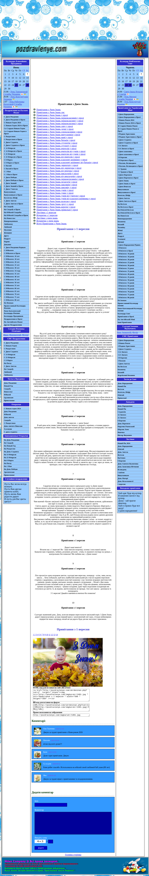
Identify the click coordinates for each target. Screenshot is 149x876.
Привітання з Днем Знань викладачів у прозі (57, 173)
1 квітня (121, 472)
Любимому (8, 224)
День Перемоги (124, 423)
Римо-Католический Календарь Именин (12, 312)
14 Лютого (122, 415)
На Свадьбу (9, 206)
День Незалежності (125, 481)
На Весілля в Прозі (125, 207)
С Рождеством (9, 136)
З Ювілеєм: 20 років (126, 259)
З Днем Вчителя (124, 186)
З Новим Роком (124, 343)
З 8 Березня (122, 157)
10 (47, 635)
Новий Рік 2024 (124, 443)
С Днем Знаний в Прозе (13, 186)
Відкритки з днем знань (47, 221)
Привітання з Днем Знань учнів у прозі (54, 190)
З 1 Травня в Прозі (125, 172)
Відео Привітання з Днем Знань (51, 223)
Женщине (8, 233)
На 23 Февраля (10, 457)
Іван (119, 332)
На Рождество (9, 449)
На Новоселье (9, 218)
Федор (25, 335)
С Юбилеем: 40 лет (12, 277)
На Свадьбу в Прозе (12, 209)
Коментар (39, 810)
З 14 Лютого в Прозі (126, 149)
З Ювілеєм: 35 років (126, 271)
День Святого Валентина (128, 464)
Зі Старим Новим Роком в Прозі (128, 130)
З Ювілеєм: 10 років (126, 254)
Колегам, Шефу (124, 195)
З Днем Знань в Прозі (126, 184)
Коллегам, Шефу (11, 198)
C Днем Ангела (10, 366)
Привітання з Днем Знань (48, 109)
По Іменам (122, 300)
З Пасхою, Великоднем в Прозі (130, 166)
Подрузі (121, 236)
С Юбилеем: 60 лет (12, 288)
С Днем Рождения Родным (15, 247)
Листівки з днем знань (47, 218)
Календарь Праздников (13, 316)
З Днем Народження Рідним (129, 245)
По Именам (8, 303)
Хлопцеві (121, 239)
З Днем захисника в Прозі (128, 154)
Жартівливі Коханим (126, 375)
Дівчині (121, 242)
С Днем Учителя (11, 189)
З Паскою (121, 361)
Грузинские (8, 398)
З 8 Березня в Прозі (125, 160)
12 (52, 635)
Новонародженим (125, 219)
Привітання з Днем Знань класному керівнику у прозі (61, 159)
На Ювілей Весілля (126, 210)
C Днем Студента (11, 351)
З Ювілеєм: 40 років (126, 274)
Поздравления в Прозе (13, 319)
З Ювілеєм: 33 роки (126, 268)
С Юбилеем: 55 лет (12, 285)
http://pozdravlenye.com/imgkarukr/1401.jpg (61, 715)
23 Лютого (122, 418)
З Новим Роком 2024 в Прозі (129, 123)
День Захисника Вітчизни (128, 467)
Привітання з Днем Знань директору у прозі (57, 165)
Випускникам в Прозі (126, 192)
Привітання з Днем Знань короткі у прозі (55, 207)
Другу (6, 236)
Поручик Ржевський (126, 426)
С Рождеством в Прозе (13, 139)
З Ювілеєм (122, 248)
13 (54, 635)
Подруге (7, 239)
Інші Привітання (125, 322)
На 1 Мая (8, 466)
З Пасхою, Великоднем (127, 163)
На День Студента (11, 452)
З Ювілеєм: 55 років (126, 283)
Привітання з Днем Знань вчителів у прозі (56, 148)
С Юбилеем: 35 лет (12, 274)
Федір (135, 332)
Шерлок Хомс (123, 429)
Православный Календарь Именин (15, 307)
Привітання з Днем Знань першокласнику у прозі (59, 121)
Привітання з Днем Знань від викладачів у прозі (59, 176)
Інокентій (126, 332)
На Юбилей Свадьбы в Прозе (16, 215)
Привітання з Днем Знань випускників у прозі (58, 134)
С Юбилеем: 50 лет (12, 282)
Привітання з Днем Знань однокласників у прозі (59, 132)
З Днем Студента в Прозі (128, 143)
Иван (5, 335)
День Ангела (123, 452)
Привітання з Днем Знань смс (50, 112)
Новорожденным (11, 221)
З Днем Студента (124, 140)
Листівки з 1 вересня (46, 212)
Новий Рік (122, 386)
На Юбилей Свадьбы (12, 212)
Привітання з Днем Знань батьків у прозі (55, 140)
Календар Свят (124, 314)
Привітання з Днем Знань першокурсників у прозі (60, 179)
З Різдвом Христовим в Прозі (129, 137)
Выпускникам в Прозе (13, 195)
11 (49, 635)
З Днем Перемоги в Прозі (128, 178)
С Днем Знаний (10, 183)
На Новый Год (10, 446)
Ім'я (36, 801)
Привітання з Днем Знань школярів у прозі (56, 185)
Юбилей (7, 395)
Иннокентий (15, 335)
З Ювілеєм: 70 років (126, 292)
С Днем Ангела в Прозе (13, 204)
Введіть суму (41, 838)
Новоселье (8, 392)
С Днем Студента (11, 142)
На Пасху (8, 363)
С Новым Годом (10, 346)
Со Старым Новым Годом (14, 128)
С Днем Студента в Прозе (14, 145)
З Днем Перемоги (125, 175)
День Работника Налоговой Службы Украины (13, 104)
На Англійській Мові (126, 319)
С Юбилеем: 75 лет (12, 297)
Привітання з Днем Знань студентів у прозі (56, 143)
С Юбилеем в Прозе (12, 253)
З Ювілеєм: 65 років (126, 289)
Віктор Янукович (125, 435)
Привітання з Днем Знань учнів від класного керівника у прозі (66, 198)
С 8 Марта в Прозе (11, 163)
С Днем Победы (10, 177)
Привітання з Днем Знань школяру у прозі (56, 187)
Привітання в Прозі (126, 316)
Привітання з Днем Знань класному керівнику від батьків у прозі (67, 162)
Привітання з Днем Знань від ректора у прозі (57, 171)
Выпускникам (9, 192)
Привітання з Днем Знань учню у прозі (54, 193)
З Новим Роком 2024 (126, 120)
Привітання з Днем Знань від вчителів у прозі (58, 157)
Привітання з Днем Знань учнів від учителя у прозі (60, 196)
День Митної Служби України (126, 98)
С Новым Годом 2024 (12, 123)
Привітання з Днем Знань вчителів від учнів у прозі (60, 151)
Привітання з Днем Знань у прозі (52, 115)
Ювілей (121, 395)
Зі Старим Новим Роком (127, 126)
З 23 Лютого (123, 355)
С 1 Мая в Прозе (10, 174)
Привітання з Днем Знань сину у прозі (54, 126)
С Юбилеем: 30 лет (12, 268)
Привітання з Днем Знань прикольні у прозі (57, 210)
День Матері (123, 478)
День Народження (125, 383)
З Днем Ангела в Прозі (127, 201)
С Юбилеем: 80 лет (12, 300)
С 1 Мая (7, 171)
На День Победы (11, 469)
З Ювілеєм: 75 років (126, 294)
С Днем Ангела (10, 201)
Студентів (122, 412)
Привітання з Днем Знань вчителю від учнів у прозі (60, 154)
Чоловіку (121, 227)
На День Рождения (11, 440)
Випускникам (123, 189)
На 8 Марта (9, 460)
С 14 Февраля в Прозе (13, 151)
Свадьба (7, 389)
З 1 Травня (122, 169)
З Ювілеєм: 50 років (126, 280)
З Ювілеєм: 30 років (126, 265)
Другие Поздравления (13, 325)
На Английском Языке (13, 322)
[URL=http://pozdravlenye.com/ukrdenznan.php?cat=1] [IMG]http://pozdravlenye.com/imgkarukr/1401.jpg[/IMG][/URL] (61, 707)
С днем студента (10, 432)
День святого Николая (13, 426)
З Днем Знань (123, 181)
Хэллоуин (8, 429)
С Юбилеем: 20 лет (12, 262)
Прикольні (122, 398)
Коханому (122, 221)
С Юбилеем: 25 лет (12, 265)
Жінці (120, 230)
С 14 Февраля (9, 148)
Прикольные (9, 400)
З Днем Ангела (124, 198)
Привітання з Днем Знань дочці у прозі (55, 129)
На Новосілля (123, 216)
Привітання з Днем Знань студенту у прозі (56, 146)
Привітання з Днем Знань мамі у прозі (54, 137)
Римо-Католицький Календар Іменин (130, 309)
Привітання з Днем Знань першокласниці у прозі (59, 123)
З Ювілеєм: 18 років (126, 257)
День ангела (9, 417)
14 (57, 635)
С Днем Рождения (11, 117)
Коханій (121, 224)
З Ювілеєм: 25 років (126, 262)
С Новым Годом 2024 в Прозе (16, 125)
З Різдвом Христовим (126, 134)
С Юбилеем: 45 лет (12, 279)
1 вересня (121, 484)
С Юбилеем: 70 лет (12, 294)
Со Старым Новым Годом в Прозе (15, 132)
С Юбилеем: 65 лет (12, 291)
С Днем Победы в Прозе (14, 180)
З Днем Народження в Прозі (129, 117)
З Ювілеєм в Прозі (125, 251)
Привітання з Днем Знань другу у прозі (55, 204)
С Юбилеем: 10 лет (12, 256)
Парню (7, 242)
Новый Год (8, 386)
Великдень (122, 470)
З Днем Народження (126, 114)
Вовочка (121, 432)
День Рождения (10, 383)
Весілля (121, 389)
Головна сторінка (73, 854)
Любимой (8, 227)
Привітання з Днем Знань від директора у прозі (58, 168)
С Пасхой (8, 166)
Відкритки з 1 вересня (46, 215)
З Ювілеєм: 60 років (126, 286)
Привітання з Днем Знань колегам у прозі (56, 201)
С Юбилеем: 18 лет (12, 259)
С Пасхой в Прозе (11, 169)
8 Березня (122, 421)
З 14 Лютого (123, 146)
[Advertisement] (74, 20)
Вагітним (121, 458)
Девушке (7, 244)
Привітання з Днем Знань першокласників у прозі (60, 118)
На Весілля (122, 204)
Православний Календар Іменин (128, 304)
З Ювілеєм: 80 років (126, 297)
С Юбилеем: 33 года (12, 271)
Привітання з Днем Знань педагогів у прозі (56, 182)
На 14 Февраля (10, 455)
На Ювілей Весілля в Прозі (129, 213)
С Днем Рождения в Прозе (14, 120)
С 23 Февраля (9, 154)
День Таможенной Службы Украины (15, 93)
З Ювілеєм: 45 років (126, 277)
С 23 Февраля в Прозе (13, 157)
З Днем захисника (125, 151)
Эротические (9, 472)
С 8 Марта (8, 160)
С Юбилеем (9, 250)
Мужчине (8, 230)
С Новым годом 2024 (12, 408)
